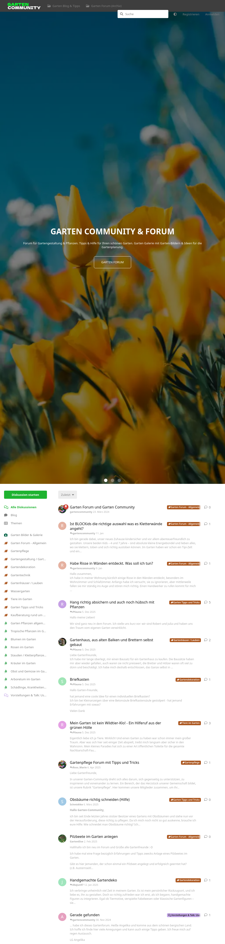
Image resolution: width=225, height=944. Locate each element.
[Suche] (143, 14)
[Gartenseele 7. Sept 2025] (62, 642)
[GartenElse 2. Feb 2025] (62, 838)
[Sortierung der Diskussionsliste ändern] (67, 495)
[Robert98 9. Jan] (62, 565)
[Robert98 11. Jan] (62, 526)
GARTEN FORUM (112, 262)
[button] (105, 480)
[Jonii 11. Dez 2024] (62, 882)
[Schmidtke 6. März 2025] (62, 801)
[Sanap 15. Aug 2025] (62, 681)
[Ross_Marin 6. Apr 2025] (62, 725)
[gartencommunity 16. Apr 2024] (62, 764)
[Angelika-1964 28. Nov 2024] (62, 917)
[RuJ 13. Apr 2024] (62, 604)
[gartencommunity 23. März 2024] (62, 509)
